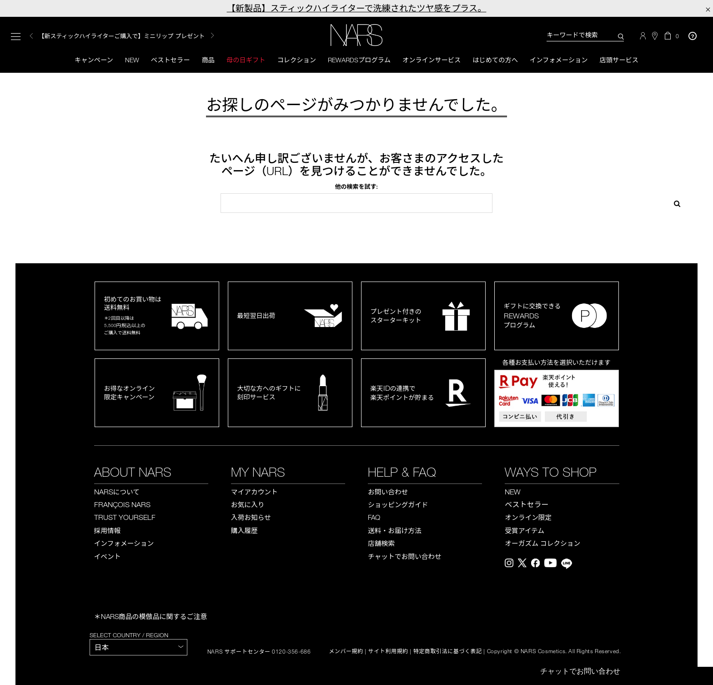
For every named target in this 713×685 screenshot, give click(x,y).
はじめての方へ (501, 60)
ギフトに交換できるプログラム (532, 316)
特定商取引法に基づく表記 (447, 653)
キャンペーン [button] (82, 60)
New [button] (123, 60)
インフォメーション (567, 60)
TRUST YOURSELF (125, 518)
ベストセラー (162, 60)
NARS (117, 493)
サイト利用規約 (388, 653)
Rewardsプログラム (359, 60)
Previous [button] (31, 36)
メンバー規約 (346, 653)
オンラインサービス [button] (434, 60)
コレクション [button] (293, 60)
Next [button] (212, 36)
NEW (513, 493)
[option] (137, 36)
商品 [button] (202, 60)
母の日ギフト (241, 60)
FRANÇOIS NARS (122, 506)
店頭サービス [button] (630, 60)
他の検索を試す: (356, 187)
